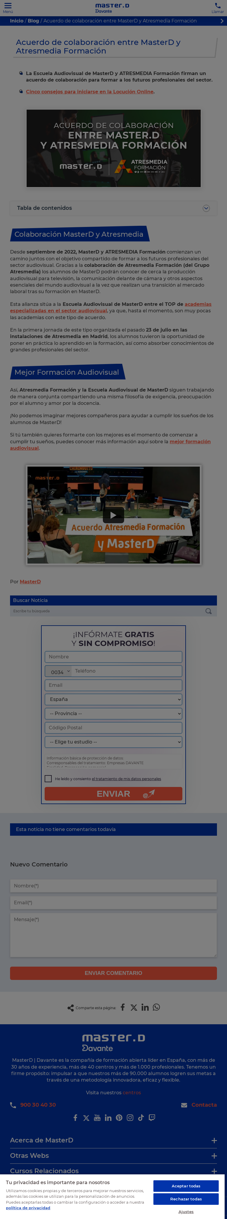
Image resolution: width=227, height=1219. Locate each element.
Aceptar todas (186, 1184)
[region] (112, 1196)
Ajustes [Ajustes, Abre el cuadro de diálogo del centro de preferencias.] (186, 1210)
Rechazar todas (186, 1197)
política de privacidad (28, 1207)
